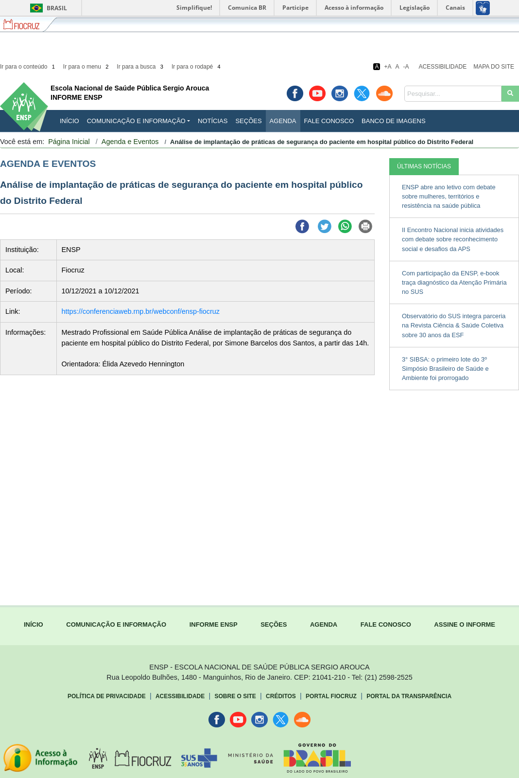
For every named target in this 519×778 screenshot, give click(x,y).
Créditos (281, 696)
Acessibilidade (443, 66)
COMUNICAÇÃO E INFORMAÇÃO (116, 624)
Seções (248, 121)
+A (387, 66)
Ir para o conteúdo (28, 66)
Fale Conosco (329, 121)
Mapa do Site (493, 66)
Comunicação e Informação (136, 121)
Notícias (212, 121)
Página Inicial (69, 141)
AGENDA (323, 624)
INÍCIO (69, 121)
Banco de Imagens (393, 121)
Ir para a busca (141, 66)
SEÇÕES (273, 624)
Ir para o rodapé (197, 66)
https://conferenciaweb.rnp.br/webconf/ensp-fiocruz (141, 311)
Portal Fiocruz (331, 696)
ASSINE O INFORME (464, 624)
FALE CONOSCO (386, 624)
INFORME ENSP (214, 624)
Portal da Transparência (408, 696)
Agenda (283, 121)
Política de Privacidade (107, 696)
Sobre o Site (235, 696)
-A (406, 66)
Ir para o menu (86, 66)
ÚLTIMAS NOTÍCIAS (424, 166)
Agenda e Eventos (130, 141)
